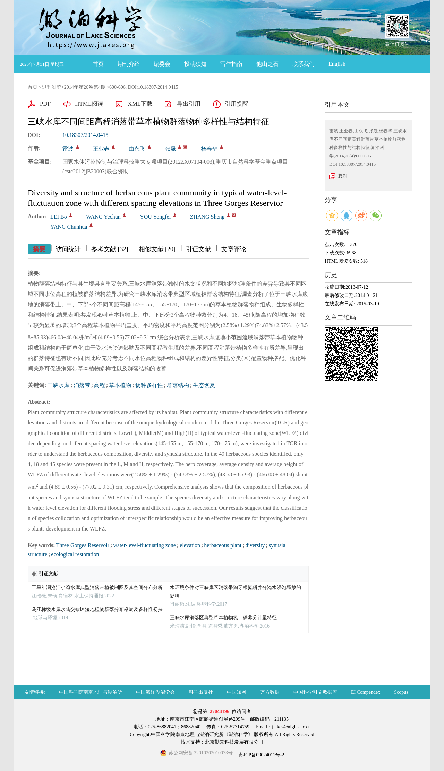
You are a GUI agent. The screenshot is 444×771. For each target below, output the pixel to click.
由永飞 (137, 149)
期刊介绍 (129, 64)
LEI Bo (58, 217)
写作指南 (231, 64)
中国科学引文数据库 (315, 692)
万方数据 (270, 692)
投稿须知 (195, 64)
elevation (190, 545)
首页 (98, 64)
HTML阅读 (89, 103)
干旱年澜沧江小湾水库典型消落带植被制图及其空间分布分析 (97, 587)
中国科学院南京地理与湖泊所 (90, 692)
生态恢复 (204, 385)
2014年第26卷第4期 (84, 87)
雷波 (68, 149)
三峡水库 (58, 385)
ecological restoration (75, 554)
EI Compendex (365, 692)
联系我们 (303, 64)
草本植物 (120, 385)
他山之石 (267, 64)
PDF (45, 103)
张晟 (170, 149)
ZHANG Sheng (207, 217)
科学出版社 (201, 692)
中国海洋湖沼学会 (155, 692)
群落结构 (178, 385)
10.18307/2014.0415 (85, 135)
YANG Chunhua (68, 227)
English (336, 64)
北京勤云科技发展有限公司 (234, 742)
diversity (255, 545)
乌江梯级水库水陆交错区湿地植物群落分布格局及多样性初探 (97, 609)
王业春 (101, 149)
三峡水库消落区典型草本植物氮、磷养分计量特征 (223, 617)
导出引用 (188, 103)
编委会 (162, 64)
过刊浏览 (51, 87)
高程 (99, 385)
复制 (343, 175)
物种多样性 (149, 385)
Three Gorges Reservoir (82, 545)
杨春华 (209, 149)
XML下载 (140, 103)
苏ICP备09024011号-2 (261, 754)
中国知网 (236, 692)
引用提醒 (236, 103)
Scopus (401, 692)
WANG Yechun (103, 217)
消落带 (82, 385)
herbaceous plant (222, 545)
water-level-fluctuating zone (144, 545)
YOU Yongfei (155, 217)
